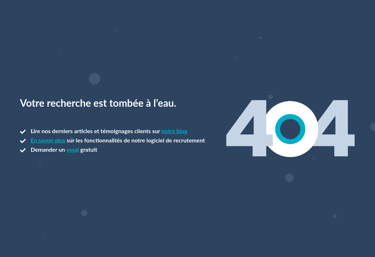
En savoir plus (48, 140)
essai (72, 149)
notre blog (174, 130)
